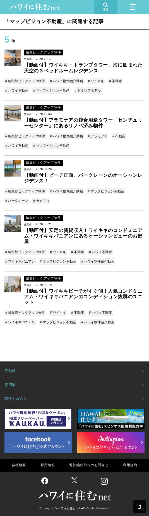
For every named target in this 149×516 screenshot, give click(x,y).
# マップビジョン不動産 (51, 90)
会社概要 (19, 465)
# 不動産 (115, 81)
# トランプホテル (87, 90)
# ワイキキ (96, 81)
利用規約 (130, 465)
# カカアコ (41, 201)
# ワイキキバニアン (20, 261)
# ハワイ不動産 (16, 90)
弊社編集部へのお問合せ (89, 465)
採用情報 (48, 465)
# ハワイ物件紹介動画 (66, 81)
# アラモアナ (97, 136)
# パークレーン (16, 201)
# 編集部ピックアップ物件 (25, 81)
